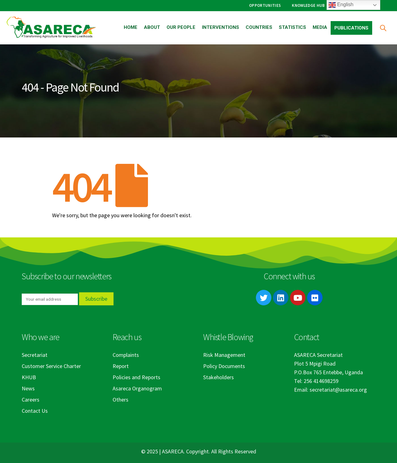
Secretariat (34, 354)
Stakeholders (218, 377)
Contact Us (35, 410)
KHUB (29, 377)
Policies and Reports (136, 377)
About (152, 27)
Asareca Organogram (137, 388)
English (341, 5)
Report (121, 366)
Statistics (292, 27)
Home (130, 27)
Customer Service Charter (51, 366)
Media (320, 27)
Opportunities (265, 5)
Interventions (220, 27)
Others (120, 399)
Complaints (126, 354)
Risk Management (224, 354)
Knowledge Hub (308, 5)
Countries (259, 27)
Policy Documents (224, 366)
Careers (30, 399)
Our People (181, 27)
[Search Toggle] (383, 28)
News (28, 388)
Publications (351, 28)
